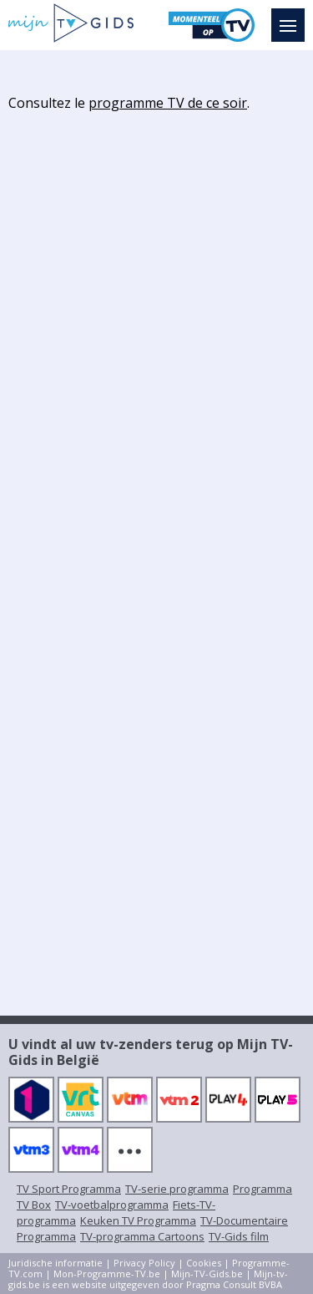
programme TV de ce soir (167, 103)
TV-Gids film (239, 1236)
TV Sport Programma (69, 1188)
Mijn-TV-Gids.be (207, 1273)
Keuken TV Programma (138, 1220)
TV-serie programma (177, 1188)
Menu (292, 17)
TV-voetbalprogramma (112, 1204)
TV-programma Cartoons (142, 1236)
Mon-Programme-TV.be (106, 1273)
